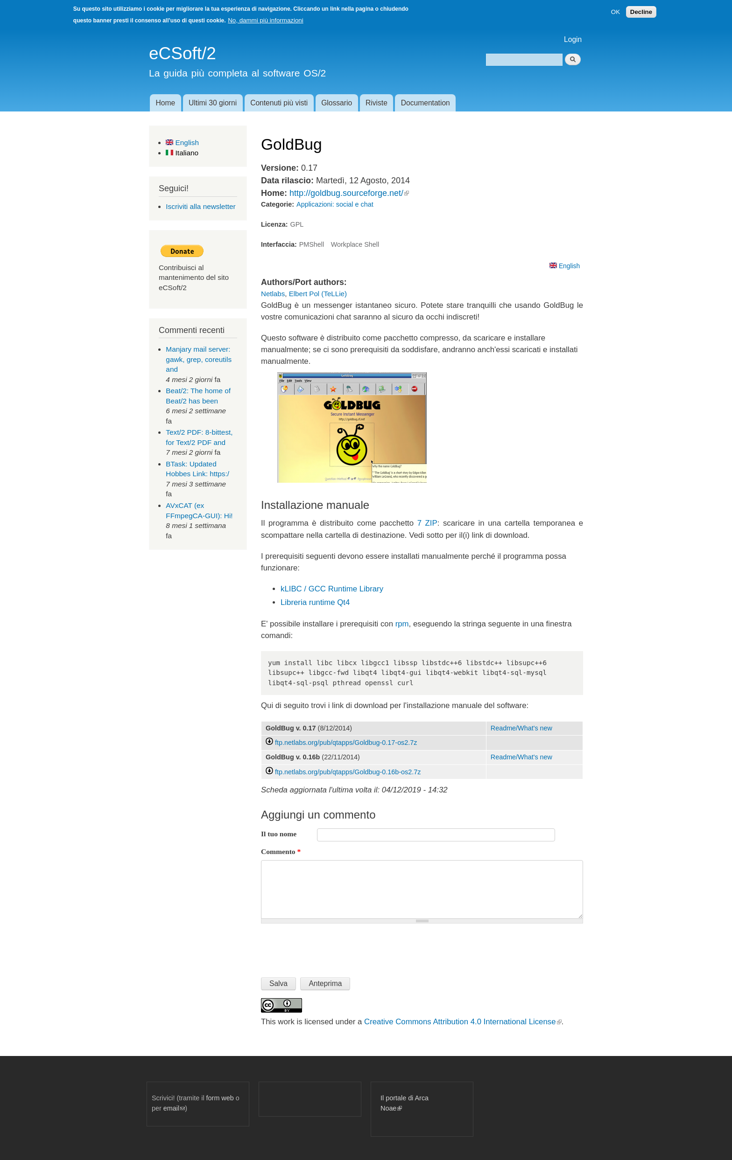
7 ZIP (427, 523)
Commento (281, 851)
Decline (641, 11)
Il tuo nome (278, 834)
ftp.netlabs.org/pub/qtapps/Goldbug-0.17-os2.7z (346, 742)
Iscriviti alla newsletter (200, 206)
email (174, 1108)
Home (165, 103)
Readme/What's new (521, 728)
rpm (402, 623)
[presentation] (332, 946)
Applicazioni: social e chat (334, 204)
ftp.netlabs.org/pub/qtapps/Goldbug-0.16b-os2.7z (348, 772)
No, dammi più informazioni (265, 20)
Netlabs (273, 294)
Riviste (376, 103)
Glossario (336, 103)
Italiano (182, 153)
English (182, 142)
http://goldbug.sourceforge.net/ (349, 193)
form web (220, 1098)
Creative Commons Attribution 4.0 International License (462, 1021)
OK (615, 11)
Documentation (425, 103)
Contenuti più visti (279, 103)
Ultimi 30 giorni (213, 103)
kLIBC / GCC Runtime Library (332, 588)
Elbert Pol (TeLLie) (318, 294)
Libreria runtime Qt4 (315, 602)
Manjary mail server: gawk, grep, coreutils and (199, 359)
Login (573, 39)
